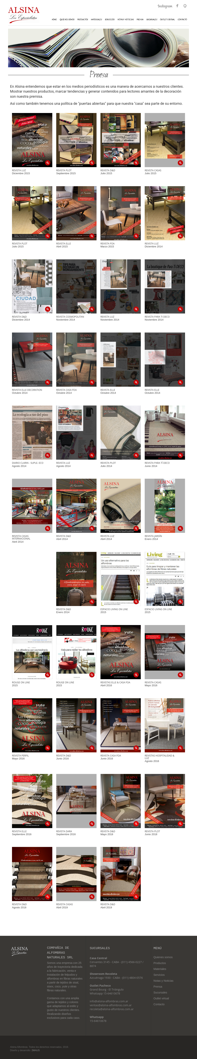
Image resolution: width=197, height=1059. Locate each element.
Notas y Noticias (125, 19)
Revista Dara (64, 831)
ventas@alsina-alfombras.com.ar (111, 1005)
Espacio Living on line (114, 609)
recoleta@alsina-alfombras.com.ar (112, 1009)
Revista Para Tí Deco (157, 463)
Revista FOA (107, 243)
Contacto (182, 19)
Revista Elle (63, 243)
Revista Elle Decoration (27, 390)
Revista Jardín (153, 536)
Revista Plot (64, 170)
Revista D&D (107, 170)
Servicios (109, 19)
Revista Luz (19, 170)
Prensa (140, 19)
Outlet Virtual (167, 19)
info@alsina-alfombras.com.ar (109, 1001)
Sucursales (151, 19)
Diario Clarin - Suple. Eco (27, 463)
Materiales (160, 969)
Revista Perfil (20, 755)
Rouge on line (21, 682)
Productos (82, 19)
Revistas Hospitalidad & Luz (159, 756)
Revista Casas (153, 170)
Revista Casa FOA (110, 755)
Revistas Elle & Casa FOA (115, 682)
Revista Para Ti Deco (157, 316)
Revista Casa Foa (66, 390)
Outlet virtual (161, 998)
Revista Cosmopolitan (70, 316)
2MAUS (35, 1050)
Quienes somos (163, 957)
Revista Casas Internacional (21, 537)
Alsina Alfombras (24, 15)
